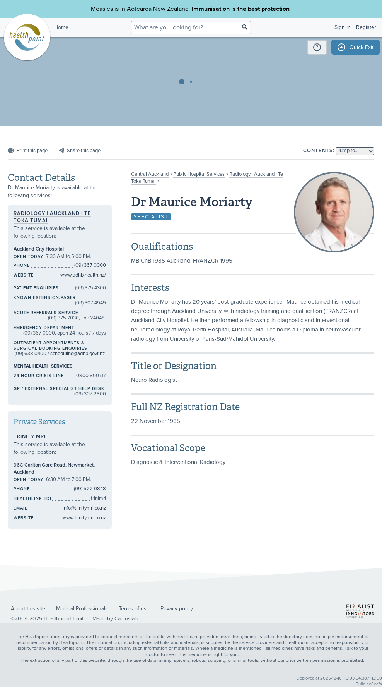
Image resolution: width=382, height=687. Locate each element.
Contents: (318, 151)
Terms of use (134, 608)
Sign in (342, 27)
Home (61, 27)
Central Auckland (150, 174)
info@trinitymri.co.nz (84, 508)
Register (366, 27)
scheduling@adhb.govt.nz (77, 353)
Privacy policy (176, 608)
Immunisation (211, 9)
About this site (28, 608)
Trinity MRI (30, 436)
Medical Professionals (82, 608)
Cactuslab (126, 618)
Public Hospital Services (199, 174)
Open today (28, 256)
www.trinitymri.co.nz (84, 518)
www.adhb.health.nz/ (83, 275)
